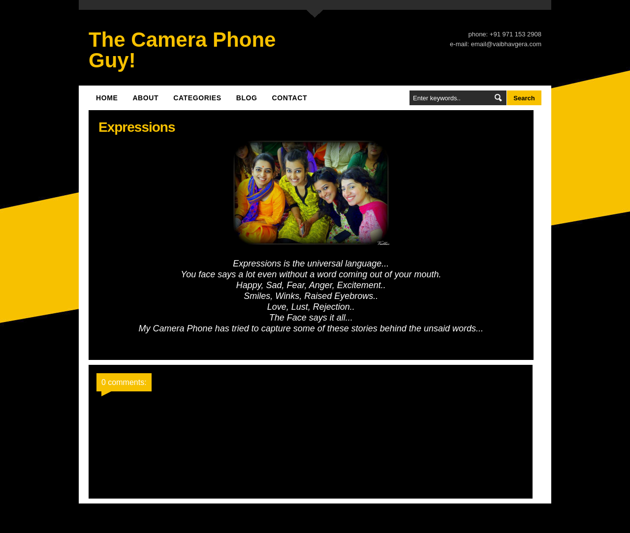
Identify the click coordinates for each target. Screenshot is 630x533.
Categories (197, 98)
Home (107, 98)
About (145, 98)
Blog (246, 98)
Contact (290, 98)
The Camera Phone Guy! (182, 50)
